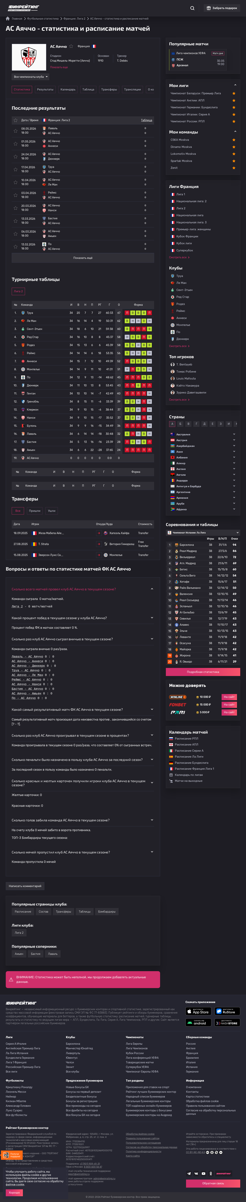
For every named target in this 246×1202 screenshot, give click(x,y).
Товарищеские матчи (140, 1062)
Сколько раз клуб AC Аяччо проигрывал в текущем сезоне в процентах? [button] (70, 735)
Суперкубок (180, 250)
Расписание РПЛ (181, 738)
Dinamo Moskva (181, 147)
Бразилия (192, 1058)
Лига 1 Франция (16, 1062)
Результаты (50, 89)
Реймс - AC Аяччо (26, 680)
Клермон (32, 409)
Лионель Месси (16, 1091)
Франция (192, 1053)
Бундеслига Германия (20, 1058)
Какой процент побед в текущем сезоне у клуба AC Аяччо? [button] (59, 618)
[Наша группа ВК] (196, 1173)
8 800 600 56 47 (93, 1167)
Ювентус (72, 1058)
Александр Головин (18, 1106)
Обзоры (107, 5)
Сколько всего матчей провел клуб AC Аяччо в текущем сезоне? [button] (64, 589)
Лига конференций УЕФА (142, 1058)
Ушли (76, 511)
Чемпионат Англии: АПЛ (187, 100)
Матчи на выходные (185, 781)
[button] (203, 434)
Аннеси (32, 361)
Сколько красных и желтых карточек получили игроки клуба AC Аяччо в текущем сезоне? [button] (78, 783)
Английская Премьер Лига (23, 1048)
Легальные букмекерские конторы (148, 1101)
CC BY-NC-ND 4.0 (204, 1152)
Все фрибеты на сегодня (82, 1110)
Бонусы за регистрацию (81, 1101)
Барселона (73, 1043)
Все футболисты (16, 1115)
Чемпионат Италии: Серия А (190, 114)
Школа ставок (167, 5)
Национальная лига (185, 215)
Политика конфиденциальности (143, 1151)
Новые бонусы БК (77, 1087)
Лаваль (31, 434)
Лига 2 (66, 120)
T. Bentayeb (181, 364)
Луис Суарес (14, 1110)
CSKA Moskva (180, 140)
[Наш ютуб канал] (203, 1173)
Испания (192, 1067)
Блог (135, 5)
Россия (191, 1043)
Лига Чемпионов (137, 1048)
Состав (43, 911)
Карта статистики (197, 1096)
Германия (192, 1071)
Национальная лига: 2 (187, 201)
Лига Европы (134, 1043)
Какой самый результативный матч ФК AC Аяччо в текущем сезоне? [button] (67, 709)
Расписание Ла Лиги (184, 756)
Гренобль (33, 401)
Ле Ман (31, 321)
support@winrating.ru (78, 1174)
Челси (70, 1062)
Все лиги (11, 1071)
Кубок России (135, 1053)
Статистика (58, 5)
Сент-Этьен (34, 329)
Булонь (31, 425)
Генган (31, 393)
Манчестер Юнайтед (79, 1048)
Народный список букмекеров (145, 1096)
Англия (190, 1048)
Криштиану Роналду (19, 1087)
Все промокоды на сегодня (83, 1106)
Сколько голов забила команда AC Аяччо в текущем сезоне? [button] (61, 820)
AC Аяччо (33, 458)
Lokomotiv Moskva (183, 154)
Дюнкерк (32, 385)
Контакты (192, 1091)
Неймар (11, 1096)
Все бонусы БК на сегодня (83, 1115)
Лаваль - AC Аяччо (27, 657)
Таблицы (85, 911)
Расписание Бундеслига (186, 763)
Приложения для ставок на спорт (147, 1087)
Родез (31, 345)
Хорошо (14, 1192)
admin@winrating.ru (104, 1178)
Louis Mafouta (183, 378)
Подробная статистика (203, 672)
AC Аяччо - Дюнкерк (28, 666)
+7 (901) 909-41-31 (90, 1163)
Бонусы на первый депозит (83, 1091)
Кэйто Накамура (185, 386)
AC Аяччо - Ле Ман (27, 675)
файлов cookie (15, 1184)
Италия (191, 1062)
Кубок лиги (179, 243)
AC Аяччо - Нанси (26, 684)
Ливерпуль (73, 1053)
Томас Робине (183, 372)
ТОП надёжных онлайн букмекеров (149, 1106)
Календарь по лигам (186, 775)
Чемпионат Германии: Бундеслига (194, 107)
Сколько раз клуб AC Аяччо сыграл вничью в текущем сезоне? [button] (62, 639)
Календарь (76, 89)
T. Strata (43, 544)
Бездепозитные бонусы (81, 1096)
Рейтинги (77, 5)
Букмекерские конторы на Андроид (149, 1115)
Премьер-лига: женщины (189, 229)
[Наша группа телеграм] (189, 1173)
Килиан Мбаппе (16, 1101)
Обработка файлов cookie (202, 1101)
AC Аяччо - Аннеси (27, 661)
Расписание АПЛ (181, 744)
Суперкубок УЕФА (137, 1067)
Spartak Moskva (181, 161)
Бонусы (93, 5)
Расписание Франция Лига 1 (189, 768)
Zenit (174, 168)
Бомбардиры (107, 911)
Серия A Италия (16, 1043)
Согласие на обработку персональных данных (211, 1112)
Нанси (31, 417)
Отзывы (148, 5)
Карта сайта (133, 1156)
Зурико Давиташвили (188, 392)
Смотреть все (178, 257)
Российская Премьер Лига (23, 1067)
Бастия (31, 442)
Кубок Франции (182, 236)
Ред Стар (32, 337)
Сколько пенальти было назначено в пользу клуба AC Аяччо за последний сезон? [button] (77, 759)
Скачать (122, 5)
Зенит (70, 1067)
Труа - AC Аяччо (25, 671)
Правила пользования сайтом (205, 1106)
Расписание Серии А (184, 750)
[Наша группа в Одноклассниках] (211, 1173)
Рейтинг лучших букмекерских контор (151, 1091)
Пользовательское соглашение (143, 1143)
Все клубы (72, 1071)
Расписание (23, 911)
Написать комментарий (25, 886)
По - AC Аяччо (24, 698)
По (28, 377)
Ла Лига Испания (17, 1053)
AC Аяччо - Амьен (26, 694)
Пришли (50, 511)
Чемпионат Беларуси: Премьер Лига (196, 93)
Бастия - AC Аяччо (27, 689)
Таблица (103, 89)
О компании (193, 1087)
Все (23, 511)
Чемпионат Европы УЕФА (142, 1071)
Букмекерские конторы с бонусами (149, 1110)
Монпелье (33, 369)
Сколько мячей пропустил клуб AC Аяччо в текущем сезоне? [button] (61, 852)
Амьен (31, 450)
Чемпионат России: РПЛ (188, 121)
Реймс (31, 353)
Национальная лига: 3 (187, 222)
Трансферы (130, 89)
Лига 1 (176, 194)
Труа (30, 313)
